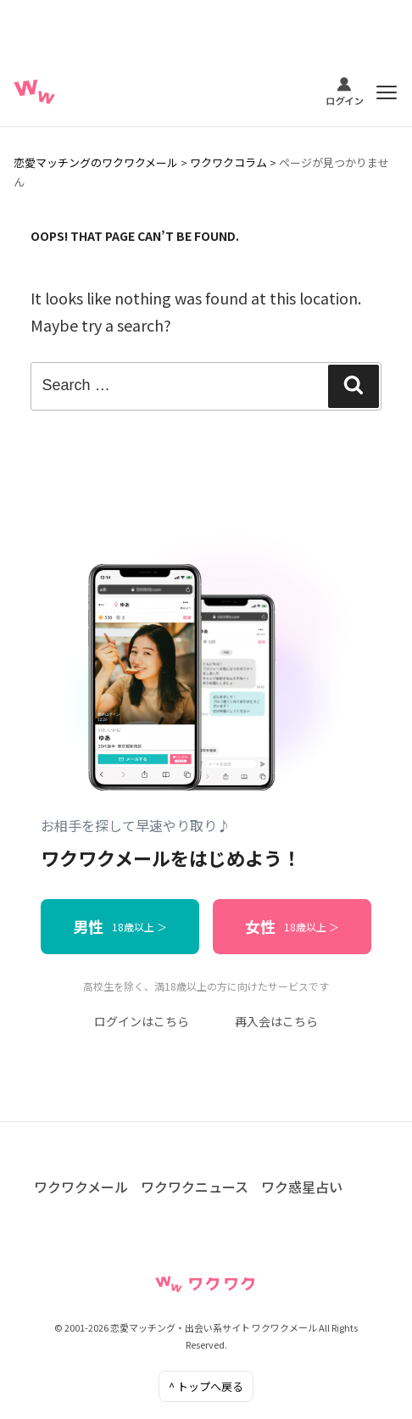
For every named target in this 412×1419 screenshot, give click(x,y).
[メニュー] (386, 92)
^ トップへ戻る (206, 1386)
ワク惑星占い (301, 1186)
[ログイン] (345, 92)
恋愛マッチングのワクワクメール (96, 162)
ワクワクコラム (228, 162)
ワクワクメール (81, 1186)
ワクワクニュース (194, 1186)
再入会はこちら (276, 1021)
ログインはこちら (141, 1021)
